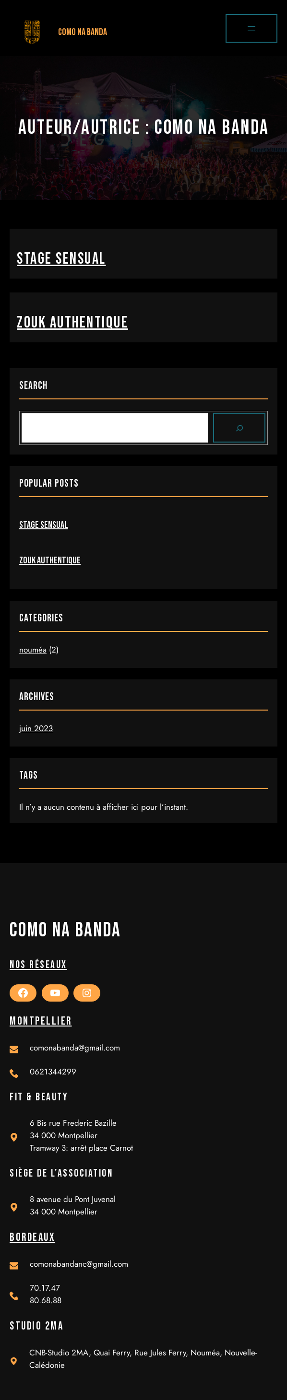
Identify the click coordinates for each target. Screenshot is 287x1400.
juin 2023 (36, 728)
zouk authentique (72, 322)
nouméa (33, 649)
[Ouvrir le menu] (251, 28)
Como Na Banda (82, 32)
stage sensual (61, 258)
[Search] (239, 428)
